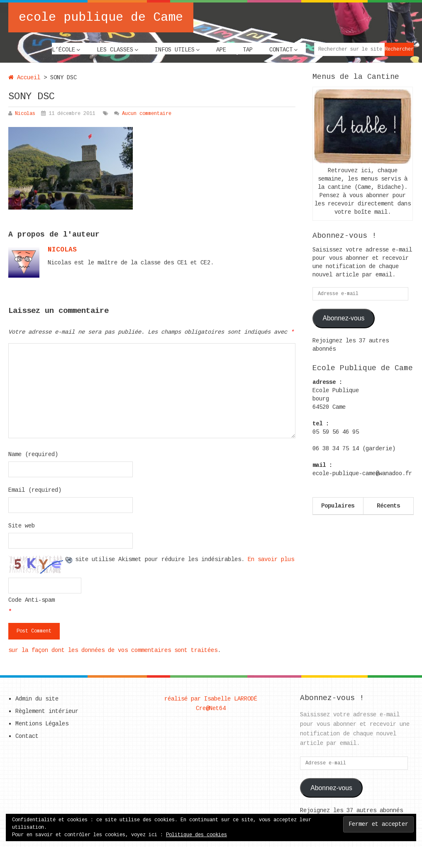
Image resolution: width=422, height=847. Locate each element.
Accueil (24, 77)
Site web (21, 525)
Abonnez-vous (344, 318)
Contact (281, 49)
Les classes (115, 49)
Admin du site (37, 699)
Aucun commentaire (146, 114)
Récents (388, 506)
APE (221, 49)
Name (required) (33, 454)
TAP (248, 49)
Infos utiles (175, 49)
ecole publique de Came (101, 17)
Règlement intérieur (46, 711)
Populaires (337, 506)
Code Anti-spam (31, 600)
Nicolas (25, 114)
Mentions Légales (41, 723)
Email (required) (34, 490)
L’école (63, 49)
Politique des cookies (196, 835)
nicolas (62, 250)
